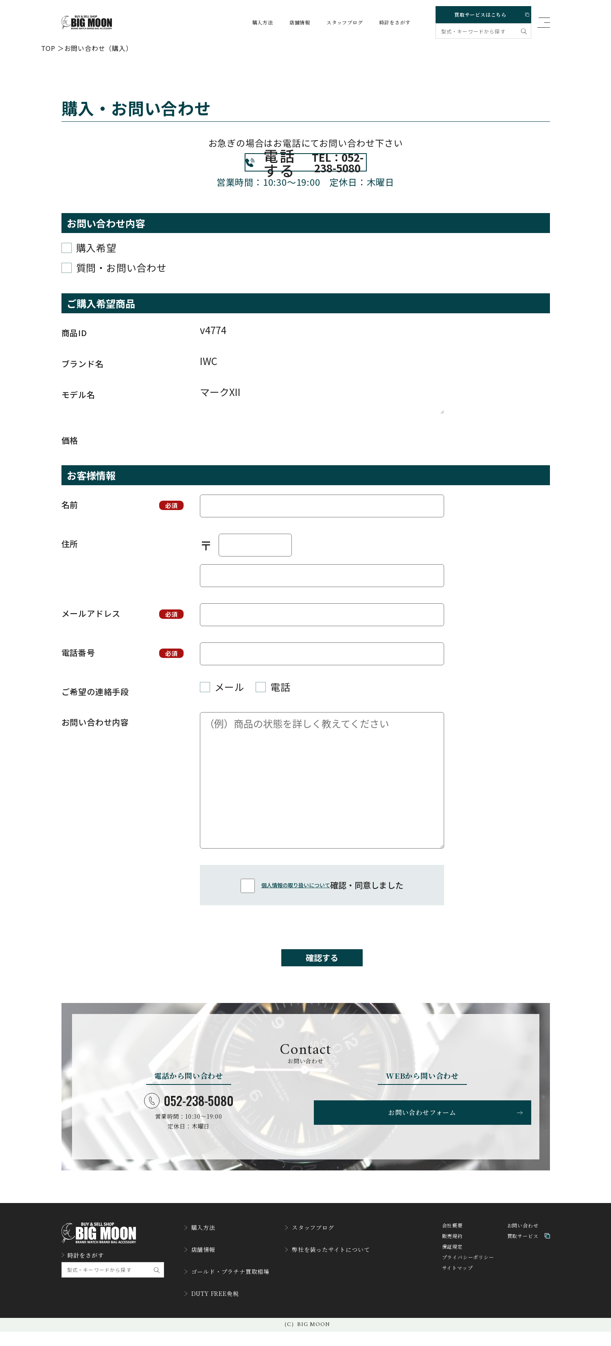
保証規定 (452, 1273)
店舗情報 (292, 22)
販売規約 (452, 1263)
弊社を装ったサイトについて (343, 1272)
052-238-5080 (189, 1126)
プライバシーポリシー (468, 1284)
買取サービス (528, 1263)
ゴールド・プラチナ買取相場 (232, 1290)
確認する (322, 979)
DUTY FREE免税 (215, 1309)
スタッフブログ (337, 22)
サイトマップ (457, 1295)
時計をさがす (387, 22)
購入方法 (255, 22)
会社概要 (452, 1252)
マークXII (322, 417)
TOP (48, 48)
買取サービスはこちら (482, 12)
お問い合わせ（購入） (98, 48)
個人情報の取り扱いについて (295, 903)
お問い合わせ (523, 1252)
